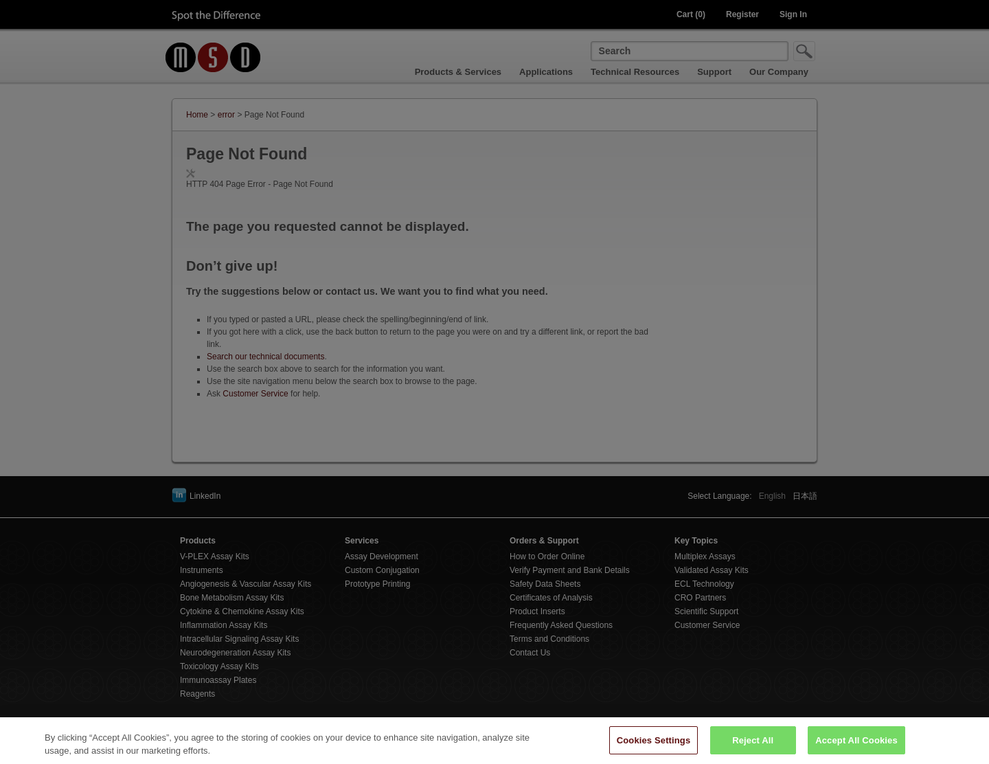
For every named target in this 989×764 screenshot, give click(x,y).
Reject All (752, 746)
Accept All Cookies (856, 746)
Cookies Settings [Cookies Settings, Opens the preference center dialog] (654, 746)
